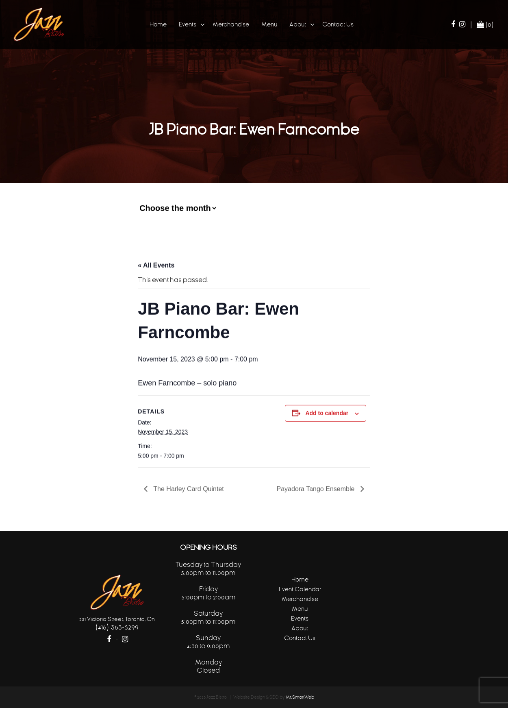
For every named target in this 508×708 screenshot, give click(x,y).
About (297, 24)
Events (187, 24)
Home (158, 24)
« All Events (156, 264)
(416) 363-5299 (117, 627)
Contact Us (338, 24)
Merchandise (231, 24)
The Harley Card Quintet (188, 488)
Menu (269, 24)
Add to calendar (326, 412)
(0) (485, 24)
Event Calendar (300, 589)
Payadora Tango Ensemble (316, 488)
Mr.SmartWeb (300, 697)
